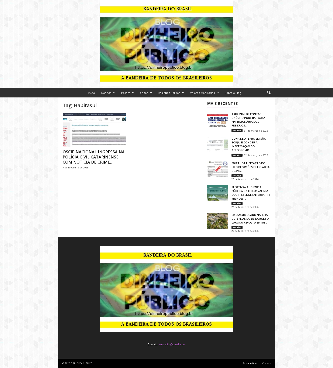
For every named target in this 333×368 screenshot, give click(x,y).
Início (91, 93)
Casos (146, 92)
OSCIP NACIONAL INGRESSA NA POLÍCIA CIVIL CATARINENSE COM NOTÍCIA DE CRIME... (94, 157)
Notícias (108, 92)
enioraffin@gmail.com (172, 344)
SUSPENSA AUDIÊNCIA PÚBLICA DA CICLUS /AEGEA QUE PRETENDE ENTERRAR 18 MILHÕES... (250, 192)
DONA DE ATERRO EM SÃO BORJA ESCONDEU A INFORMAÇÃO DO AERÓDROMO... (248, 144)
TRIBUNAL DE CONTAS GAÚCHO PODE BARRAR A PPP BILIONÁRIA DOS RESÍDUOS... (248, 119)
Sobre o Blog (233, 93)
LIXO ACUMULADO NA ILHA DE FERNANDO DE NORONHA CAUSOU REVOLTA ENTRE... (250, 218)
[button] (268, 92)
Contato (266, 363)
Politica (127, 92)
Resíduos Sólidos (171, 92)
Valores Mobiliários (204, 92)
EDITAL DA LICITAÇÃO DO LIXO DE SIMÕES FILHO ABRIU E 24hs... (250, 167)
